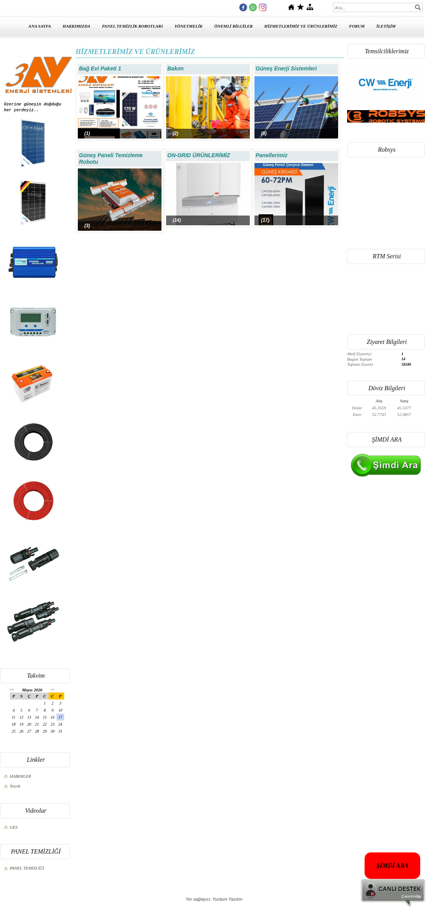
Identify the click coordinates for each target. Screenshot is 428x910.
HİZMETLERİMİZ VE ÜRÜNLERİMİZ (300, 26)
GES (14, 827)
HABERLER (20, 776)
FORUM (357, 26)
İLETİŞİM (386, 26)
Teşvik (15, 786)
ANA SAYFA (39, 26)
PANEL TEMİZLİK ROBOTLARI (132, 26)
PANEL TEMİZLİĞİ (27, 868)
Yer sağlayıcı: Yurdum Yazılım (214, 899)
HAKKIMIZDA (76, 26)
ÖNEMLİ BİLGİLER (233, 26)
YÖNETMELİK (189, 26)
